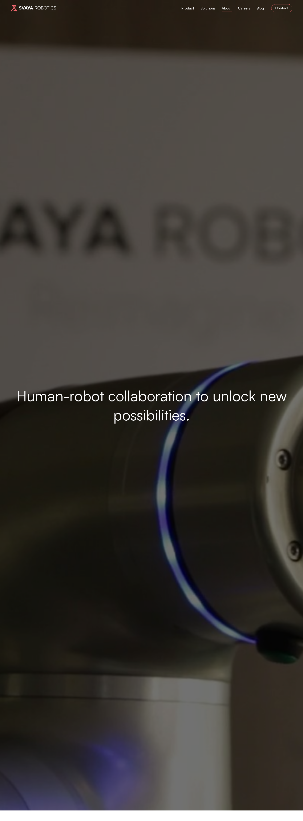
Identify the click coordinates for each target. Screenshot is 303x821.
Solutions (208, 8)
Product (187, 8)
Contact (281, 8)
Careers (244, 8)
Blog (260, 8)
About (227, 8)
